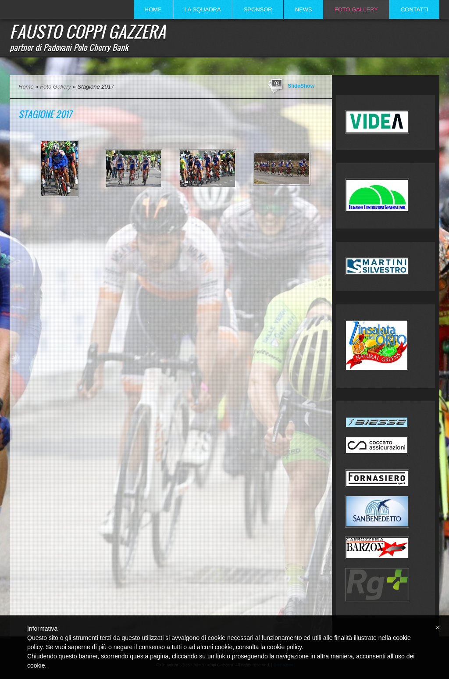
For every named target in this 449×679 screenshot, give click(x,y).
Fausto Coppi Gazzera (88, 31)
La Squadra (203, 9)
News (303, 9)
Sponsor (258, 9)
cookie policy (284, 646)
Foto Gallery (356, 9)
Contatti (414, 9)
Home (153, 9)
